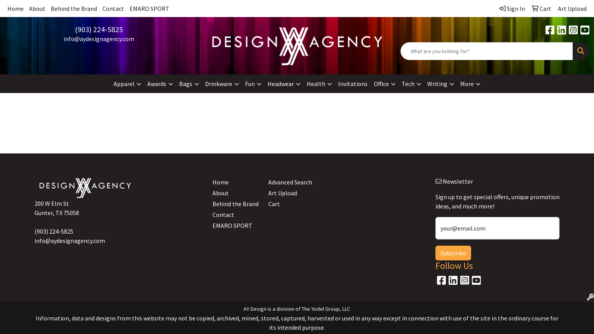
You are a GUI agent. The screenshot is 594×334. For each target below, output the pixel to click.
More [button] (467, 84)
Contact (113, 8)
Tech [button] (408, 84)
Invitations (353, 84)
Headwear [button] (281, 84)
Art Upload (282, 193)
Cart (274, 204)
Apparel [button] (124, 84)
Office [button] (381, 84)
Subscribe (453, 253)
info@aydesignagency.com (99, 39)
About (37, 8)
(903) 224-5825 (99, 29)
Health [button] (316, 84)
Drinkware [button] (218, 84)
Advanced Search (290, 182)
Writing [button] (437, 84)
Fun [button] (250, 84)
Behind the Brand (74, 8)
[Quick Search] (487, 51)
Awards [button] (156, 84)
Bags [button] (185, 84)
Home (15, 8)
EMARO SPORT (149, 8)
